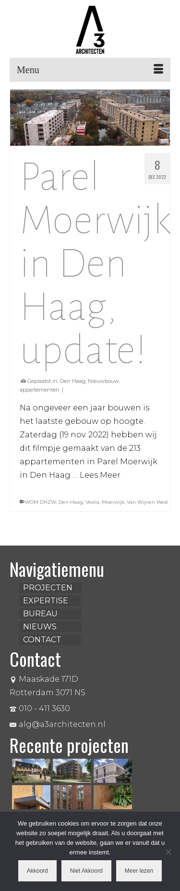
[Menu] (90, 70)
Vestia (92, 502)
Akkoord (37, 870)
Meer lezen (139, 870)
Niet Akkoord (86, 870)
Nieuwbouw (103, 381)
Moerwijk (113, 502)
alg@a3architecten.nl (58, 724)
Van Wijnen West (147, 502)
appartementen (40, 389)
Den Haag (72, 381)
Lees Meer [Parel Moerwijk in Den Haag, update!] (100, 475)
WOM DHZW (40, 502)
